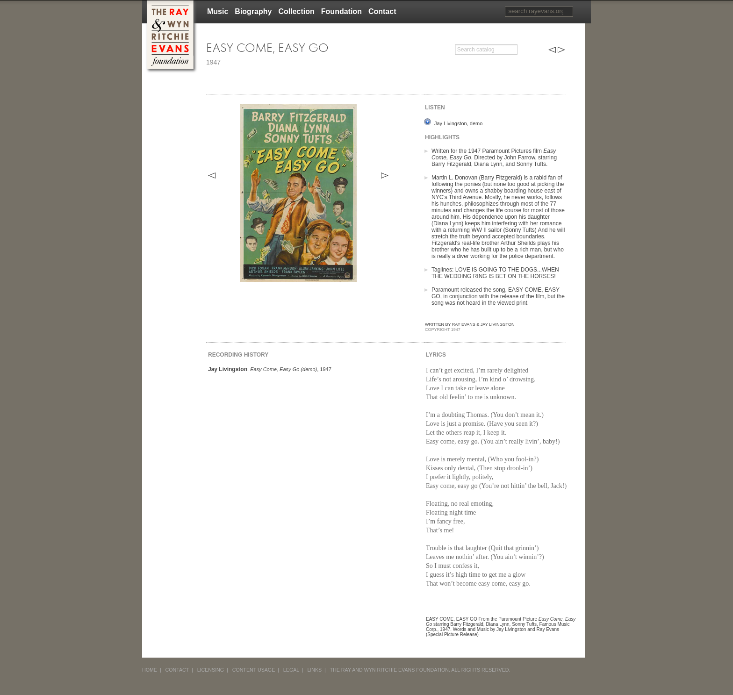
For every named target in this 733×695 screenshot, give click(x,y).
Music (217, 11)
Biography (253, 11)
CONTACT (177, 670)
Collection (296, 11)
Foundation (341, 11)
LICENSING (210, 670)
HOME (149, 670)
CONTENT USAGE (253, 670)
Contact (382, 11)
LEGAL (291, 670)
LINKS (314, 670)
